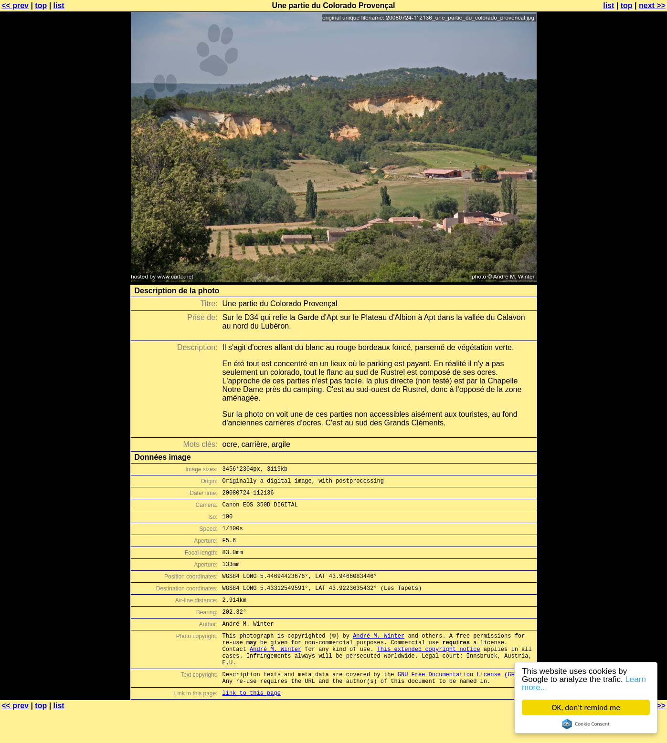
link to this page (251, 724)
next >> (652, 5)
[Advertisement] (628, 236)
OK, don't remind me (585, 707)
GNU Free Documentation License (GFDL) (461, 703)
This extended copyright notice (428, 673)
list (58, 5)
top (41, 5)
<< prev (15, 5)
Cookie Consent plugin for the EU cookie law (586, 724)
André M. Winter (378, 657)
